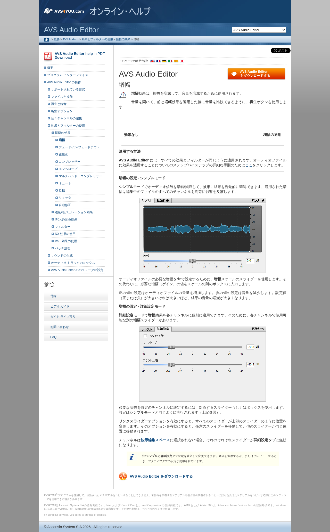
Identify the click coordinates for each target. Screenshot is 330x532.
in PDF (80, 56)
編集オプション (62, 111)
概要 (57, 39)
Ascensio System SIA (64, 527)
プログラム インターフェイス (67, 75)
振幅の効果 (123, 39)
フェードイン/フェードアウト (79, 147)
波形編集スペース (155, 440)
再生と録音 (59, 104)
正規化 (63, 154)
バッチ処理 (62, 248)
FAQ (53, 337)
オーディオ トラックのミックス (73, 263)
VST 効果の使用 (66, 241)
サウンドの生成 (62, 255)
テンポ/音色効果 (66, 219)
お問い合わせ (59, 327)
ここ (248, 165)
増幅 (62, 140)
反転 (62, 190)
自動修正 (65, 205)
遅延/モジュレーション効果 (74, 212)
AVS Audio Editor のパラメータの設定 (77, 270)
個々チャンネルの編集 (66, 118)
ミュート (65, 183)
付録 (53, 296)
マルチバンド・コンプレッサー (80, 176)
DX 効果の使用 (65, 234)
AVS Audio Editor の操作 (64, 82)
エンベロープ (68, 169)
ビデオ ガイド (60, 306)
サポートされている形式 (68, 89)
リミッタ (65, 198)
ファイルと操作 (62, 97)
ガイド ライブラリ (63, 316)
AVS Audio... (70, 39)
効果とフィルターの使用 (97, 39)
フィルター (62, 226)
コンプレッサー (69, 161)
